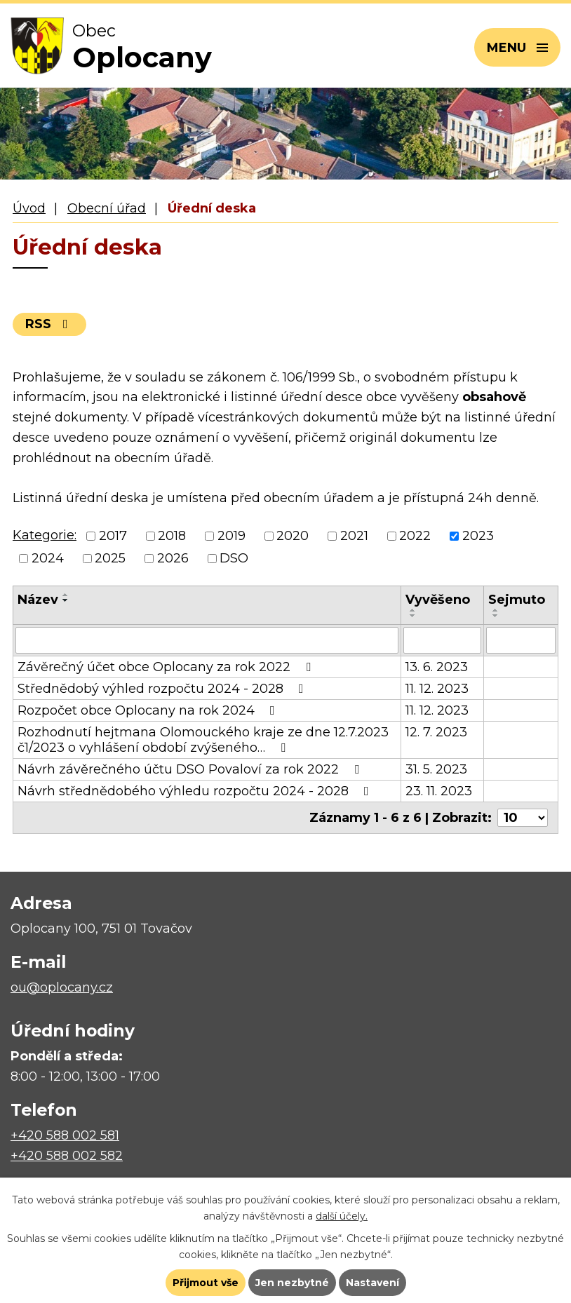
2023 (478, 536)
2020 (292, 536)
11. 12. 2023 (437, 688)
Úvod (29, 208)
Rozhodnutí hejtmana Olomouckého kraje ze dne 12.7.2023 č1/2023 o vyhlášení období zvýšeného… (203, 739)
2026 (173, 559)
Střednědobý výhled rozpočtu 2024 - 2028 (163, 688)
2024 (48, 559)
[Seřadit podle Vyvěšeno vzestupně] (413, 610)
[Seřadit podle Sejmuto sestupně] (496, 616)
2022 (415, 536)
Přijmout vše (206, 1282)
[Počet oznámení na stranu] (522, 818)
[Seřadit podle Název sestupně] (66, 600)
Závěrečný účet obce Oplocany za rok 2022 (167, 667)
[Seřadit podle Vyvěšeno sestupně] (413, 616)
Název (38, 599)
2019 (231, 536)
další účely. (342, 1216)
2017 (113, 536)
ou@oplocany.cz (62, 987)
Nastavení (372, 1282)
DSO (234, 559)
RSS (49, 324)
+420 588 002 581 (65, 1135)
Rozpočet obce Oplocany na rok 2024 (149, 710)
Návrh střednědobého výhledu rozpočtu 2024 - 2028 (196, 791)
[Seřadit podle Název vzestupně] (66, 595)
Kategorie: (44, 535)
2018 (172, 536)
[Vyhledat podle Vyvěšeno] (442, 640)
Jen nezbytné (292, 1282)
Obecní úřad (106, 208)
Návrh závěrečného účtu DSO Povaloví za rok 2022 (191, 769)
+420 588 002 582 (67, 1155)
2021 (354, 536)
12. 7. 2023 (436, 732)
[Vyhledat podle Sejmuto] (521, 640)
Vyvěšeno (437, 599)
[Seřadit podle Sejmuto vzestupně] (496, 610)
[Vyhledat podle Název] (206, 640)
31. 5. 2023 (436, 769)
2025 (110, 559)
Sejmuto (516, 599)
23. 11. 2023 (438, 791)
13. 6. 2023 (436, 667)
